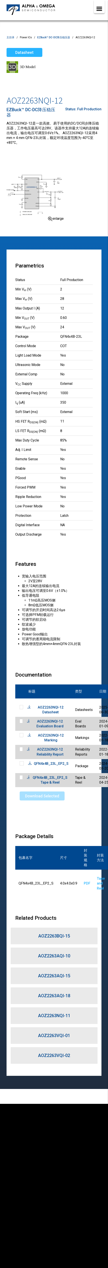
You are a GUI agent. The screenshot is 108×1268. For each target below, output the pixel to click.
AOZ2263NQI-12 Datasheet (50, 709)
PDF (87, 883)
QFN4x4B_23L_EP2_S (51, 764)
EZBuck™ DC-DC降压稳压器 (53, 37)
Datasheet (24, 52)
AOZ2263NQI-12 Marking (51, 737)
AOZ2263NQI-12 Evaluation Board (49, 723)
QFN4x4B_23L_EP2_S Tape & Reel (50, 780)
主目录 (10, 37)
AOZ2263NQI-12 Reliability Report (50, 751)
